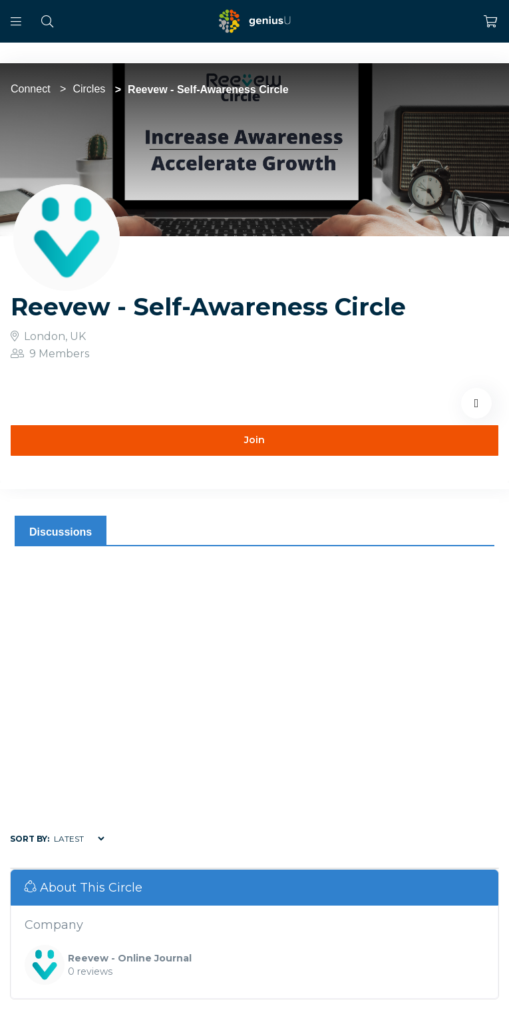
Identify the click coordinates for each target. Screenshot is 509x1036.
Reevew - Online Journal (130, 958)
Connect (31, 88)
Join (254, 440)
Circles (89, 88)
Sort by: (29, 839)
